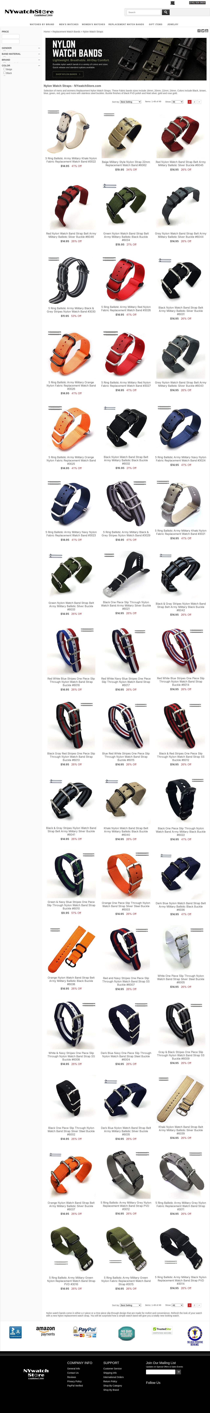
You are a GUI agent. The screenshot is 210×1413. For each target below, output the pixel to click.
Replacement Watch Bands (126, 24)
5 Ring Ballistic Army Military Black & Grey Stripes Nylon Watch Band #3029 (126, 533)
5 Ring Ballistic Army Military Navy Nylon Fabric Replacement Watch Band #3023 (71, 533)
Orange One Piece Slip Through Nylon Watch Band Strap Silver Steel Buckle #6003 (126, 906)
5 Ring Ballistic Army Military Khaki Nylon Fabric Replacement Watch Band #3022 (71, 160)
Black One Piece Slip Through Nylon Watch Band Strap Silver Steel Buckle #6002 (71, 1131)
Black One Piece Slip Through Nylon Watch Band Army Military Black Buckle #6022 (181, 832)
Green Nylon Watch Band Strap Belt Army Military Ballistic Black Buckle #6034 (126, 237)
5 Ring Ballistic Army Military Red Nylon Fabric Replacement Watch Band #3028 (126, 308)
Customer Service (112, 1368)
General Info (73, 1368)
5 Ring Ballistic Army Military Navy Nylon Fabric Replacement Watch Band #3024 (180, 459)
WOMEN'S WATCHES (93, 24)
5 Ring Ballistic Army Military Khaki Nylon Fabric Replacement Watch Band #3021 (180, 532)
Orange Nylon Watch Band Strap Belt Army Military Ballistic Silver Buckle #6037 (71, 1206)
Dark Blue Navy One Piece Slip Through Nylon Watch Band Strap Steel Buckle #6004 (126, 1056)
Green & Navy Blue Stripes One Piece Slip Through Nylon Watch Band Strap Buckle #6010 (71, 905)
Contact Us (73, 1373)
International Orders (113, 1377)
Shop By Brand (111, 1390)
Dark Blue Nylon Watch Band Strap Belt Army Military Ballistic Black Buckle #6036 (181, 906)
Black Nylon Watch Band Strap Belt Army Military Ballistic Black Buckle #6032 (126, 460)
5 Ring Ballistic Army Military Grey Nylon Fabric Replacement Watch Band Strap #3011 (181, 1206)
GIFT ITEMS (156, 24)
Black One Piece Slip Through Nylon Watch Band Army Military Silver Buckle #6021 (126, 605)
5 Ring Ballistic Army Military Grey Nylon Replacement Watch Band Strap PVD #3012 (126, 1206)
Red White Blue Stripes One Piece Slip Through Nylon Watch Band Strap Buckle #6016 (71, 682)
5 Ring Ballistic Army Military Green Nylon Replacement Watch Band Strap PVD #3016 (71, 1281)
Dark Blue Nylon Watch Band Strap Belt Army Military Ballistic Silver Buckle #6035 (126, 1131)
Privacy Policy (74, 1381)
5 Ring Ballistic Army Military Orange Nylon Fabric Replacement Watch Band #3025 (71, 460)
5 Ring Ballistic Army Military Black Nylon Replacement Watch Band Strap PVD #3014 (180, 1280)
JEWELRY (172, 24)
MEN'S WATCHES (69, 24)
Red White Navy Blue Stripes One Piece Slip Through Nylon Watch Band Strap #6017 (126, 682)
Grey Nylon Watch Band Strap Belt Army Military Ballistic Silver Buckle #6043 (180, 384)
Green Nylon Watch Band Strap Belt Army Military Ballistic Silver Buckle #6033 (71, 606)
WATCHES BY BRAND (42, 24)
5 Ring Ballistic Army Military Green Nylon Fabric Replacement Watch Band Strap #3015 (126, 1281)
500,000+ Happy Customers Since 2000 (21, 2)
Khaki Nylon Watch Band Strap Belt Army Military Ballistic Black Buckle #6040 (126, 831)
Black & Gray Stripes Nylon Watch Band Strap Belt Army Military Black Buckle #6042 (181, 607)
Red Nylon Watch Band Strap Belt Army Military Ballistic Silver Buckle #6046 (71, 235)
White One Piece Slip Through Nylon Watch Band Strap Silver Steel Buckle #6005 (180, 979)
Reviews (71, 1377)
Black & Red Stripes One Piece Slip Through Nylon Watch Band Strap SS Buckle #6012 (180, 757)
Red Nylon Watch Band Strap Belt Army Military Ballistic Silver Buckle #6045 (181, 163)
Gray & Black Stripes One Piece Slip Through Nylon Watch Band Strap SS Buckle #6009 (180, 1055)
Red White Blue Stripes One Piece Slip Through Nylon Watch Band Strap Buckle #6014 (180, 681)
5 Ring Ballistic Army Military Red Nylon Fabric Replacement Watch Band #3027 (126, 384)
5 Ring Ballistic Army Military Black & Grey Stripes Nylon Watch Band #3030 (71, 310)
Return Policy (110, 1381)
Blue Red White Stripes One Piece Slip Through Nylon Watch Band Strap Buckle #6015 (126, 757)
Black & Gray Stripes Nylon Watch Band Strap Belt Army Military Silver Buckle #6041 (71, 831)
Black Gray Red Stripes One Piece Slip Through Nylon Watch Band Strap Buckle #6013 (71, 757)
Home (47, 31)
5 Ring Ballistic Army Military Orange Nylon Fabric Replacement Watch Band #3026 (71, 385)
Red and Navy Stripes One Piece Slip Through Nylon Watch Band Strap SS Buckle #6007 (126, 981)
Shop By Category (112, 1385)
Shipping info (110, 1373)
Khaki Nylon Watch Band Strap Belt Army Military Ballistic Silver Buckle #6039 (180, 1130)
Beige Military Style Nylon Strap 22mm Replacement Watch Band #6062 (126, 163)
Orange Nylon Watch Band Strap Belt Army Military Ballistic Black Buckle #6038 (71, 981)
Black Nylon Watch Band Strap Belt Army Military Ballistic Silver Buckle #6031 (180, 311)
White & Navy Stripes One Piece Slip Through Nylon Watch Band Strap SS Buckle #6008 (71, 1056)
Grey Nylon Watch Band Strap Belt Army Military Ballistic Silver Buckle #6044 (180, 235)
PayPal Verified (75, 1385)
